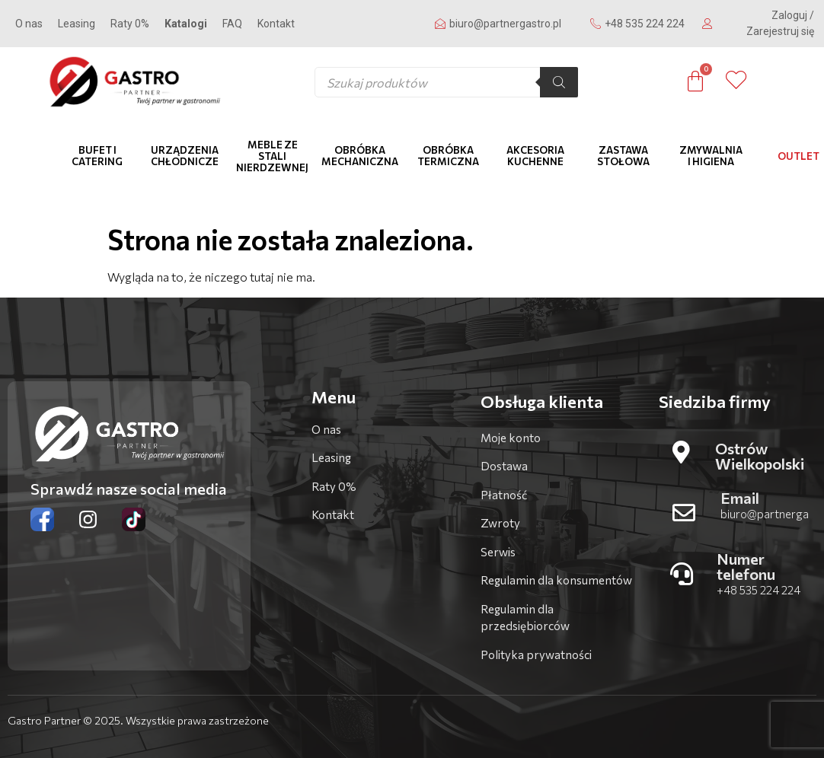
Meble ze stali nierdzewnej (272, 156)
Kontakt (276, 24)
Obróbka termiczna (448, 155)
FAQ (232, 24)
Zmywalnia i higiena (711, 155)
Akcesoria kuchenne (535, 155)
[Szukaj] (559, 82)
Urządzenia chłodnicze (185, 155)
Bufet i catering (97, 155)
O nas (29, 24)
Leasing (76, 24)
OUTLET (798, 156)
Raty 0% (129, 24)
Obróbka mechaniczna (359, 155)
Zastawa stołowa (623, 155)
